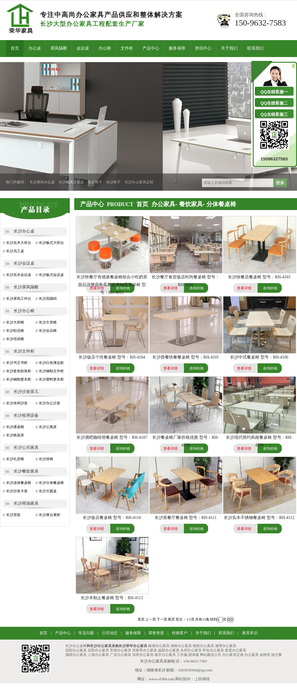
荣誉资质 (156, 633)
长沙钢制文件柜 (51, 371)
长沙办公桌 (24, 231)
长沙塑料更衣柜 (51, 379)
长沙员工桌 (15, 251)
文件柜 (127, 48)
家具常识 (249, 633)
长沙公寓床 (48, 427)
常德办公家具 (120, 650)
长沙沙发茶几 (26, 391)
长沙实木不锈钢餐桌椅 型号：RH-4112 (259, 517)
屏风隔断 (58, 48)
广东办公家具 (120, 655)
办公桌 (35, 48)
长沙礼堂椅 (15, 459)
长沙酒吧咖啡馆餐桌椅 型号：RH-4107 (112, 437)
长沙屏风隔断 (26, 287)
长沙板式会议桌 (51, 275)
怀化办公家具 (213, 650)
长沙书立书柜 (17, 363)
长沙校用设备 (26, 415)
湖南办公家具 (181, 646)
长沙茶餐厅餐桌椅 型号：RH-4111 (186, 517)
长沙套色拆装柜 (18, 371)
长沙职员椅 (15, 331)
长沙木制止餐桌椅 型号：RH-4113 (112, 598)
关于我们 (229, 48)
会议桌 (83, 48)
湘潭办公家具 (225, 646)
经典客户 (179, 633)
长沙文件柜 (24, 351)
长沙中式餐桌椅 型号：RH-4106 (259, 357)
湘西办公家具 (76, 655)
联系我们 (255, 48)
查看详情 (170, 288)
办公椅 (105, 48)
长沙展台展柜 (49, 515)
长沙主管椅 (48, 322)
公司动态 (109, 633)
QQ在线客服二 (274, 103)
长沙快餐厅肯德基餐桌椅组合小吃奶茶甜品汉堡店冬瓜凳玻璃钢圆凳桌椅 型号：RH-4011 (112, 285)
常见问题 (86, 633)
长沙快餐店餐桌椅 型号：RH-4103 (259, 277)
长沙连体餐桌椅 (18, 483)
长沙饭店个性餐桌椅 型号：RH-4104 (112, 357)
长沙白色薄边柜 (51, 363)
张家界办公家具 (144, 650)
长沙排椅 (46, 459)
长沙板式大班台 (51, 243)
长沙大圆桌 (48, 491)
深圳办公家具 (143, 655)
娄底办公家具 (235, 650)
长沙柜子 (113, 182)
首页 (15, 48)
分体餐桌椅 (221, 204)
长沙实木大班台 (18, 243)
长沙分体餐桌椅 (51, 483)
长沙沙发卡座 (17, 491)
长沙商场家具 (26, 503)
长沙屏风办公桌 (42, 182)
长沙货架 (13, 515)
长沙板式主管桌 (71, 182)
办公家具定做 (233, 655)
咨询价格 (196, 288)
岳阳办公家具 (98, 650)
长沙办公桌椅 (76, 646)
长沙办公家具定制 (139, 182)
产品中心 (151, 48)
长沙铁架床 (15, 435)
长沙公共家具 (26, 447)
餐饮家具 (191, 204)
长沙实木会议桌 (18, 275)
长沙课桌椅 (15, 427)
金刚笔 (265, 655)
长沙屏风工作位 (18, 298)
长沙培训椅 (15, 339)
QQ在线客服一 (274, 91)
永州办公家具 (191, 650)
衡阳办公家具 (203, 646)
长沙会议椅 (48, 331)
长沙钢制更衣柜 (18, 379)
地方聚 (276, 655)
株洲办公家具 (159, 646)
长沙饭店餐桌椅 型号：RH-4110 (112, 517)
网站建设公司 (210, 655)
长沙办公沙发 (49, 403)
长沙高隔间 (48, 298)
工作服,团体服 (188, 655)
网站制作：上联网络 (192, 679)
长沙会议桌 (24, 263)
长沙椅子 (95, 182)
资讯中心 (203, 48)
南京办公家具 (165, 655)
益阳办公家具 (168, 650)
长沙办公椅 (24, 311)
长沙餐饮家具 (26, 471)
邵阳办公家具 (76, 650)
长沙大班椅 (15, 322)
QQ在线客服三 (274, 114)
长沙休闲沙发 (17, 403)
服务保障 (177, 48)
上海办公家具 (98, 655)
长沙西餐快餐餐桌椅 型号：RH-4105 (185, 357)
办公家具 (163, 204)
